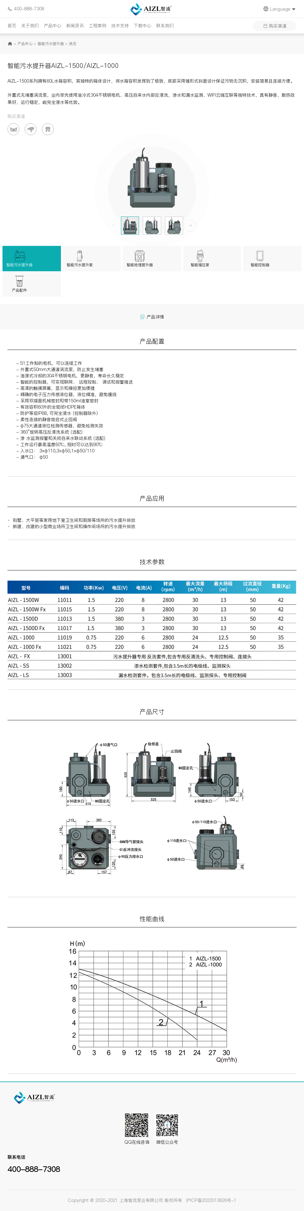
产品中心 (52, 26)
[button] (190, 226)
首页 (11, 26)
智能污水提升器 (50, 43)
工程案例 (97, 26)
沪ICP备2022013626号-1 (211, 1200)
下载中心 (142, 26)
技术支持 (120, 26)
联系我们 (165, 26)
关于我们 (30, 26)
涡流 (72, 43)
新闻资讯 (75, 26)
